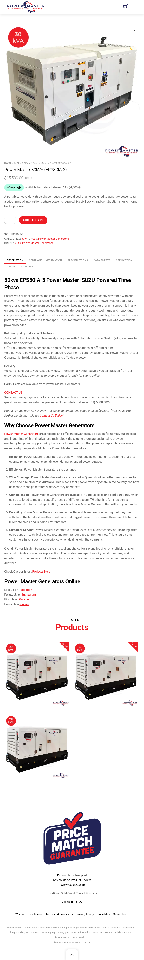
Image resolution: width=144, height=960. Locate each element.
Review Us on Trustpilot (72, 875)
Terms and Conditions (59, 914)
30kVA (26, 163)
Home (8, 163)
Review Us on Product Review (72, 880)
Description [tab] (15, 260)
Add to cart (33, 220)
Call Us (66, 901)
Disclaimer (35, 914)
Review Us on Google (72, 885)
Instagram (29, 594)
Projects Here (41, 571)
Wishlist (20, 914)
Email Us (76, 901)
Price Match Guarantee (111, 914)
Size (17, 163)
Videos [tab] (11, 266)
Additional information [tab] (45, 260)
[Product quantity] (10, 220)
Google (24, 599)
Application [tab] (124, 260)
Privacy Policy (85, 914)
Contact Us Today (51, 415)
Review (24, 604)
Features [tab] (27, 266)
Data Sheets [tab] (102, 260)
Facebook (25, 590)
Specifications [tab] (78, 260)
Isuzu (34, 238)
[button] (133, 29)
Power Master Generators (53, 238)
